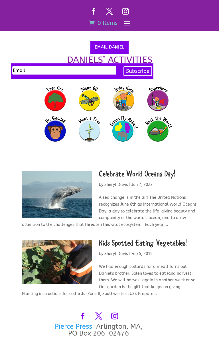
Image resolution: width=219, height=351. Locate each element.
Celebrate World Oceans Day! (137, 174)
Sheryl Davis (116, 184)
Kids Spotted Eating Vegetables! (143, 244)
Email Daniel (109, 47)
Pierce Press (74, 326)
